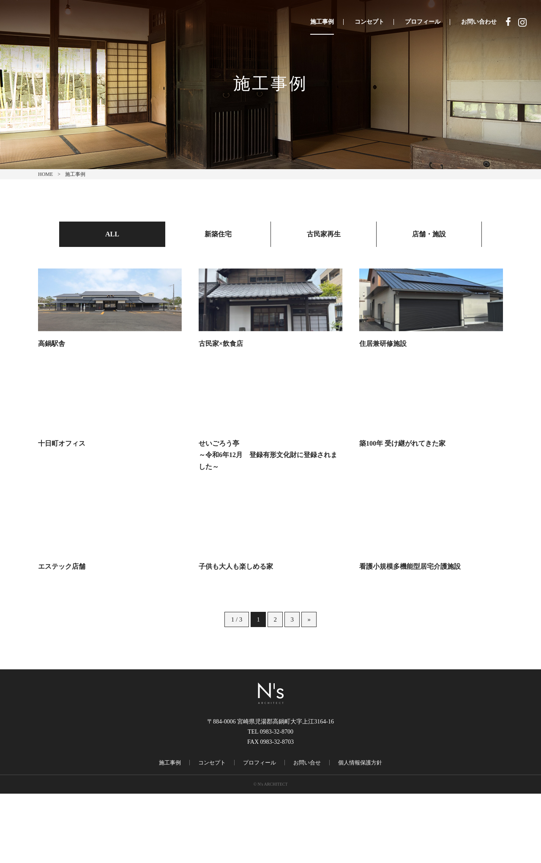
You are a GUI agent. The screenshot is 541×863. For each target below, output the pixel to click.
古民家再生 (324, 234)
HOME (45, 174)
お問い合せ (307, 832)
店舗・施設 (429, 234)
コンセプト (369, 22)
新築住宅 (218, 234)
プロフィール (422, 22)
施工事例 (322, 22)
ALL (112, 234)
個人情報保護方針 (360, 832)
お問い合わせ (479, 22)
